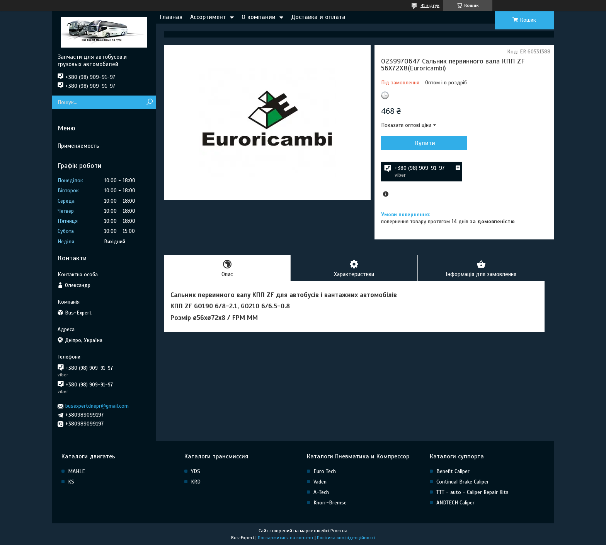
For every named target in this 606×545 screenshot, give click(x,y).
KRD (196, 481)
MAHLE (76, 471)
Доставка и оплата (318, 17)
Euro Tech (324, 471)
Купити (423, 143)
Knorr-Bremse (330, 502)
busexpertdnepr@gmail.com (97, 406)
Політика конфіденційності (346, 537)
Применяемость (78, 145)
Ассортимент (208, 17)
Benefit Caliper (453, 471)
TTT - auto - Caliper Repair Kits (472, 492)
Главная (171, 17)
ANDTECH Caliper (455, 502)
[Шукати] (149, 102)
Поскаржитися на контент (285, 537)
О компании (259, 17)
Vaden (320, 481)
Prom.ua (338, 530)
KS (71, 481)
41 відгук (429, 5)
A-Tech (321, 492)
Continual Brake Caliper (462, 481)
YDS (195, 471)
